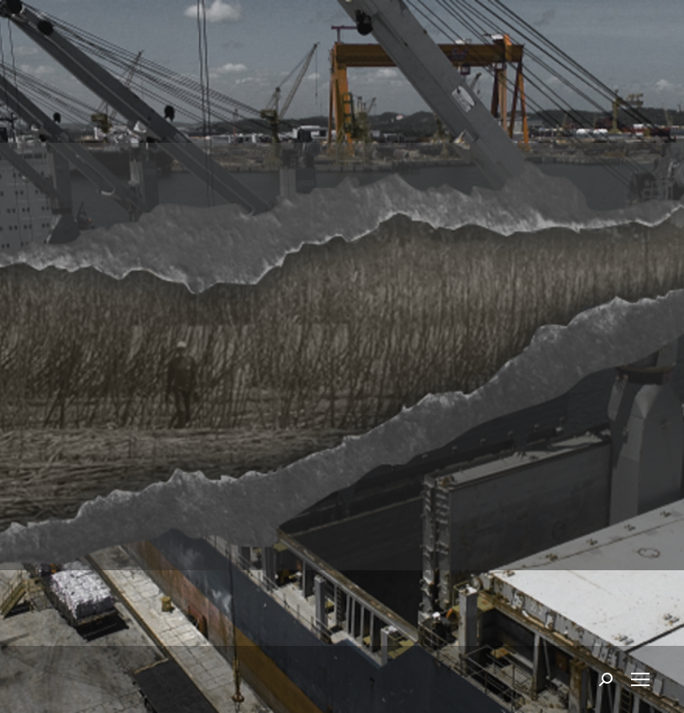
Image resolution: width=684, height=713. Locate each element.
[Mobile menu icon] (640, 679)
